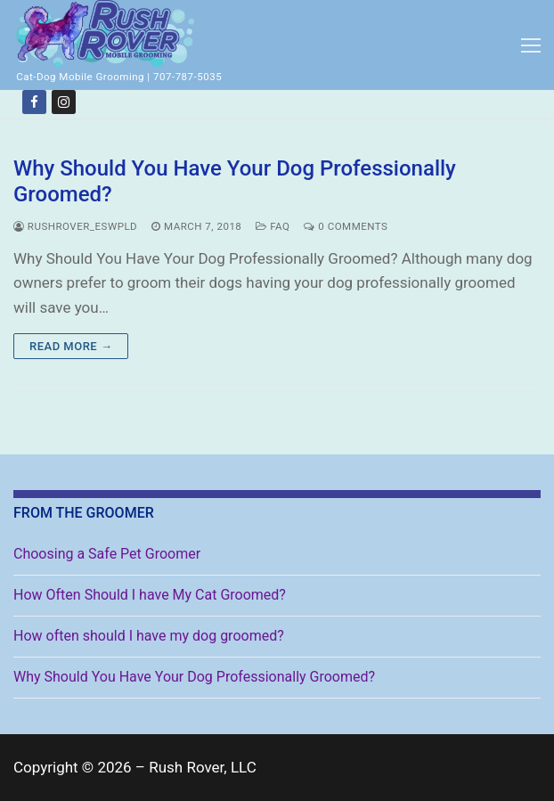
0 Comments (345, 226)
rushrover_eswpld (75, 226)
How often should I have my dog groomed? (148, 635)
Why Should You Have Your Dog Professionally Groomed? (234, 181)
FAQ (272, 226)
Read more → (70, 346)
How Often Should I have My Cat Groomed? (149, 594)
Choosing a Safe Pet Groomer (106, 553)
